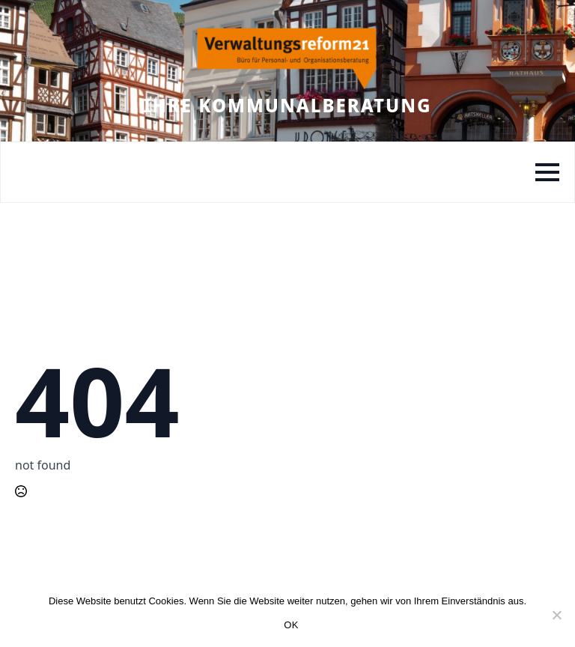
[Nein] (556, 614)
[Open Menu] (547, 172)
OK (291, 625)
